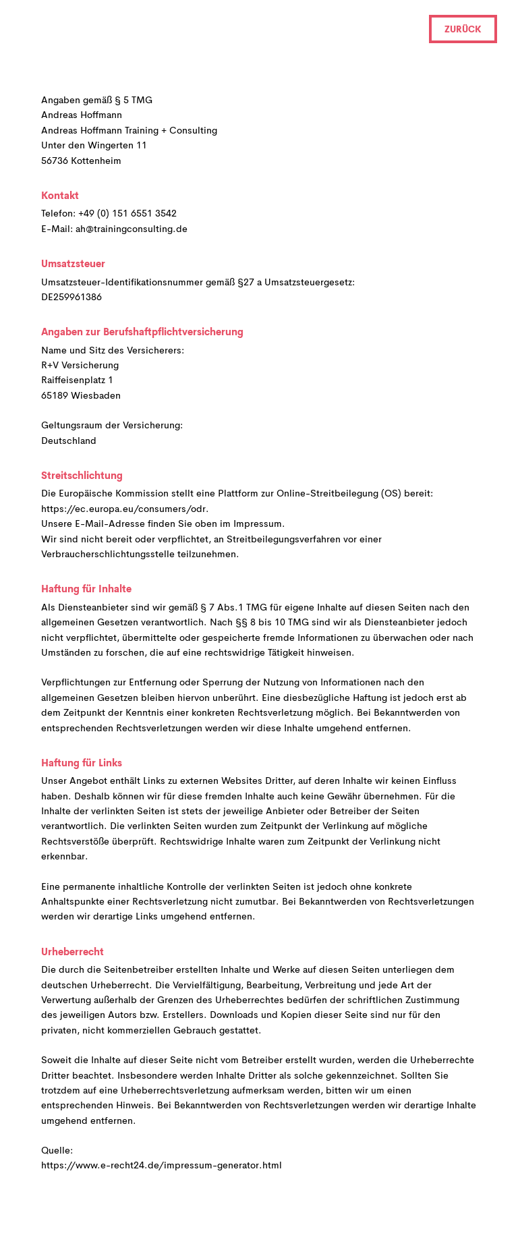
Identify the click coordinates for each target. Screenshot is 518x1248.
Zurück (463, 30)
